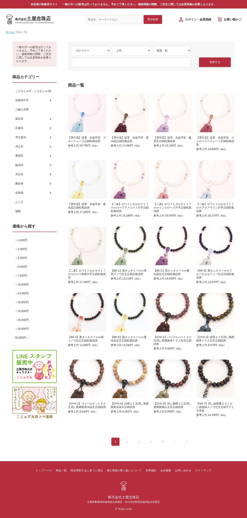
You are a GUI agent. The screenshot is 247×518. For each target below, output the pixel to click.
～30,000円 (22, 319)
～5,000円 (21, 266)
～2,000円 (21, 249)
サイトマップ (203, 470)
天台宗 (19, 174)
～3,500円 (21, 257)
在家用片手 (22, 100)
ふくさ (19, 202)
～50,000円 (22, 328)
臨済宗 (19, 164)
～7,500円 (21, 275)
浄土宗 (19, 146)
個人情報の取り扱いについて (124, 470)
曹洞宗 (19, 155)
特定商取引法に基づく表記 (86, 470)
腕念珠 (19, 183)
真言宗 (19, 118)
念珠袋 (19, 192)
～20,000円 (22, 311)
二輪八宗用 (22, 109)
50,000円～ (22, 337)
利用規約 (151, 470)
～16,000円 (22, 302)
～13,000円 (22, 293)
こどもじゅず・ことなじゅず (32, 90)
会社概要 (165, 470)
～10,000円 (22, 284)
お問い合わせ (183, 470)
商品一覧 (61, 470)
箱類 (18, 211)
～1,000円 (21, 240)
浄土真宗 (20, 137)
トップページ (44, 470)
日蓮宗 (19, 128)
